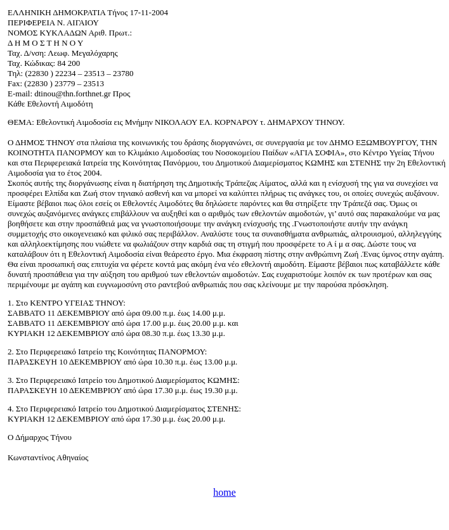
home (224, 492)
